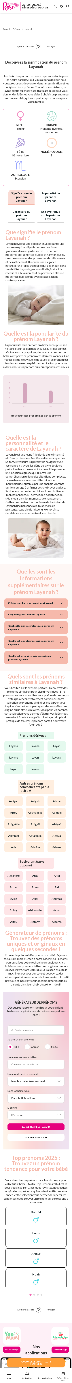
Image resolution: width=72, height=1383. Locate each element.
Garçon (35, 1046)
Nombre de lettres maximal (22, 1073)
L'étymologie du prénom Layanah (26, 614)
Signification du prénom (21, 196)
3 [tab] (38, 1295)
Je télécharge (11, 1349)
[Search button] (67, 6)
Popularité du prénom (50, 196)
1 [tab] (30, 1295)
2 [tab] (34, 1295)
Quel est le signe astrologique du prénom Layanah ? (31, 627)
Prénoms (17, 29)
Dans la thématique (18, 1090)
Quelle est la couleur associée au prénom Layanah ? (31, 642)
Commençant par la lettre (22, 1057)
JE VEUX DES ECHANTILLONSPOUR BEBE (36, 1362)
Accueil (6, 29)
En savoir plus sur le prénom (50, 215)
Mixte (54, 1046)
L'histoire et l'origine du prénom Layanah (31, 603)
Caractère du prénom (21, 215)
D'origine (12, 1107)
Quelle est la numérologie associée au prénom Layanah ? (29, 657)
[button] (9, 1374)
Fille (16, 1046)
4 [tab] (41, 1295)
